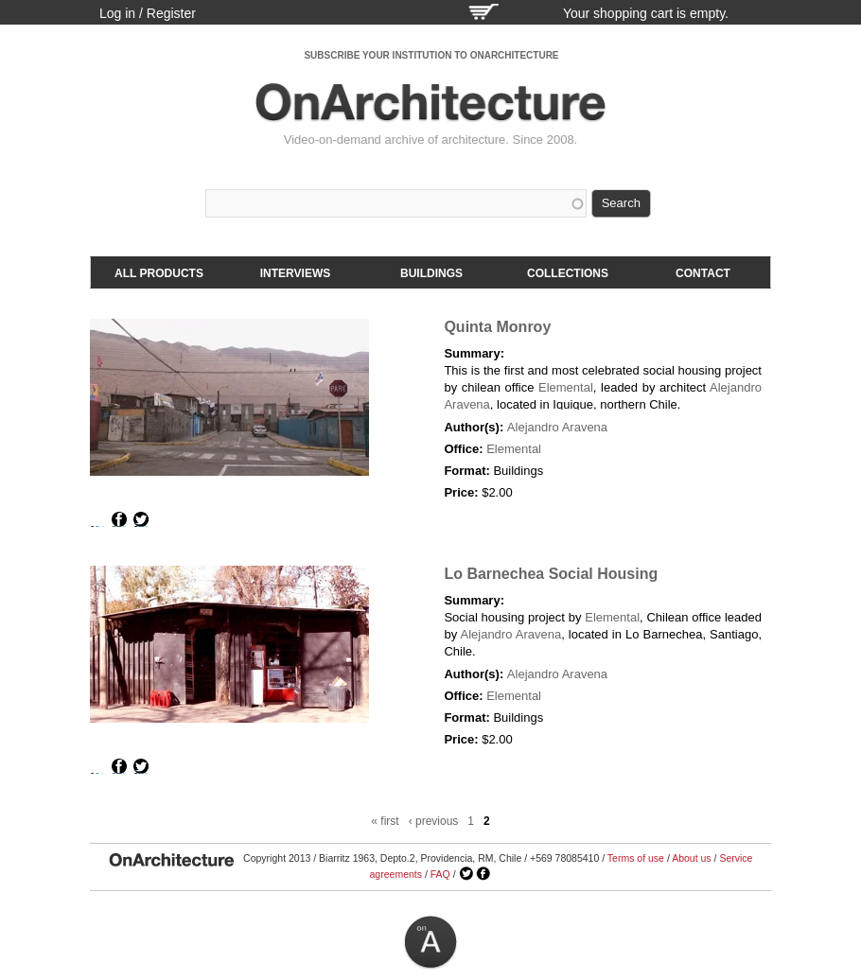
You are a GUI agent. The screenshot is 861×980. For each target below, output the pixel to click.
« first (384, 821)
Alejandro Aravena (557, 427)
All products (158, 273)
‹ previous (434, 821)
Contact (703, 273)
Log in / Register (147, 13)
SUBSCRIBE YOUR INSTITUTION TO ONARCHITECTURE (431, 55)
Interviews (295, 273)
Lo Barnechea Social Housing (551, 574)
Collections (567, 273)
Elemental (565, 387)
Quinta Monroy (497, 327)
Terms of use (635, 858)
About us (691, 858)
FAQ (440, 874)
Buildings (431, 273)
